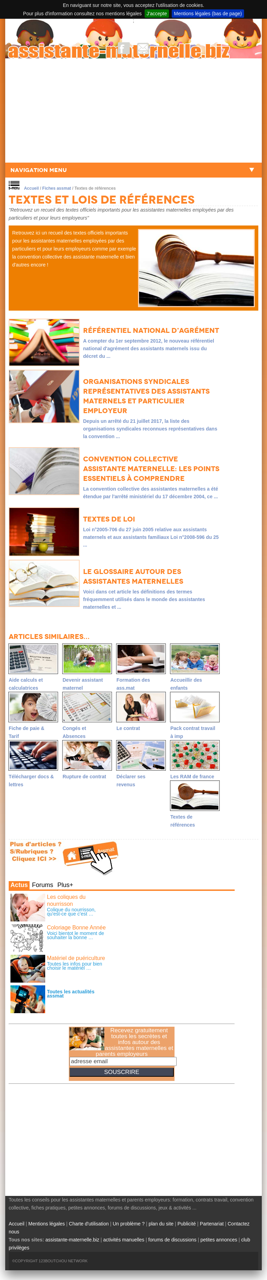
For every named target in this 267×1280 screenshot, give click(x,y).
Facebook (124, 48)
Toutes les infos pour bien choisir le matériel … (74, 966)
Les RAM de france (192, 776)
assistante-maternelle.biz (72, 1239)
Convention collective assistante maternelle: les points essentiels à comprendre (151, 468)
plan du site (160, 1223)
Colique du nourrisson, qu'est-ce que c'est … (71, 912)
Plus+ (65, 884)
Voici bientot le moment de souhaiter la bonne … (75, 935)
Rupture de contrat (84, 776)
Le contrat (128, 728)
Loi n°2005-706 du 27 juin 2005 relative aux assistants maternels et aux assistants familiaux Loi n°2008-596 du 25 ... (151, 537)
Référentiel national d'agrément (151, 330)
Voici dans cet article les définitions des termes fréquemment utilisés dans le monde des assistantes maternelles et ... (144, 599)
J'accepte (157, 13)
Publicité (186, 1223)
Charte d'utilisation (89, 1223)
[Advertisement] (133, 110)
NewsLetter (143, 48)
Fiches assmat (56, 188)
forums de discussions (172, 1239)
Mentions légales (47, 1223)
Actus (19, 884)
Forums (42, 884)
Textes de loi (109, 519)
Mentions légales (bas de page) (208, 13)
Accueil (31, 188)
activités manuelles (123, 1239)
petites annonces (218, 1239)
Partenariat (212, 1223)
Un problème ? (129, 1223)
